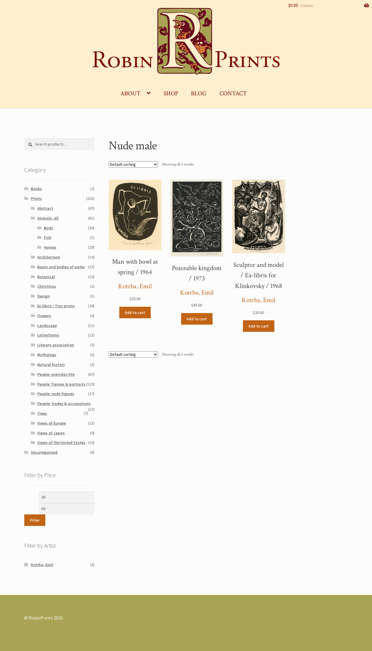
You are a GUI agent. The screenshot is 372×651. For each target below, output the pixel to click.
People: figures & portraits (61, 384)
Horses (50, 247)
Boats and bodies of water (61, 266)
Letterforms (48, 335)
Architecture (48, 257)
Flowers (44, 315)
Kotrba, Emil (135, 286)
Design (43, 296)
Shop (170, 93)
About (130, 93)
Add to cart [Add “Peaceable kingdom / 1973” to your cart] (197, 318)
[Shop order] (133, 164)
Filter (35, 520)
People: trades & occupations (64, 403)
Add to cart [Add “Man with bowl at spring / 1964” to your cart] (135, 312)
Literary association (55, 344)
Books (36, 188)
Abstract (45, 208)
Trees (42, 413)
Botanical (46, 276)
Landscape (47, 325)
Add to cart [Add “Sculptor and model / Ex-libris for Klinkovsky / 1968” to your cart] (258, 326)
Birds (48, 227)
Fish (47, 237)
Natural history (51, 364)
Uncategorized (44, 452)
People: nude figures (55, 393)
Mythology (46, 354)
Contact (233, 93)
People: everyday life (56, 374)
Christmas (46, 286)
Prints (36, 198)
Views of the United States (61, 442)
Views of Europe (51, 423)
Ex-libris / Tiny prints (56, 305)
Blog (199, 93)
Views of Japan (51, 433)
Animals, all (48, 218)
